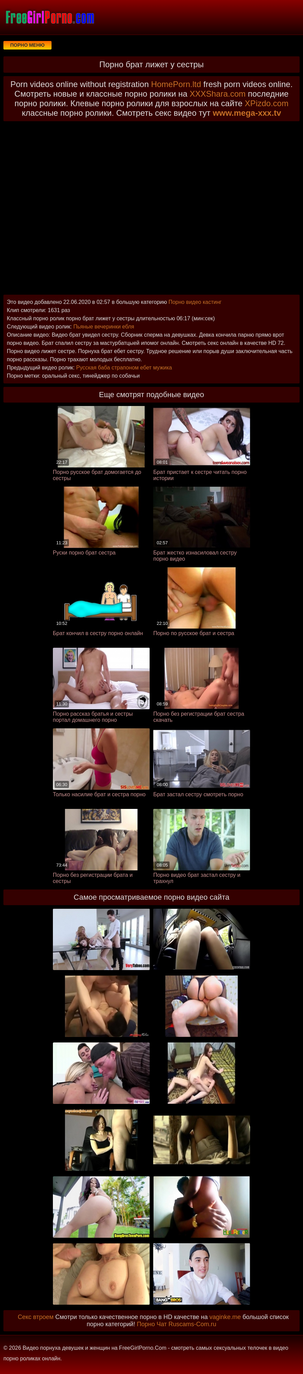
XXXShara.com (218, 93)
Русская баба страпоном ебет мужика (124, 367)
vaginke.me (225, 1317)
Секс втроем (36, 1317)
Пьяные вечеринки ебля (103, 327)
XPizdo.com (266, 103)
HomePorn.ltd (176, 84)
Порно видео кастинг (195, 302)
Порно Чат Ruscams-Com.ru (176, 1324)
